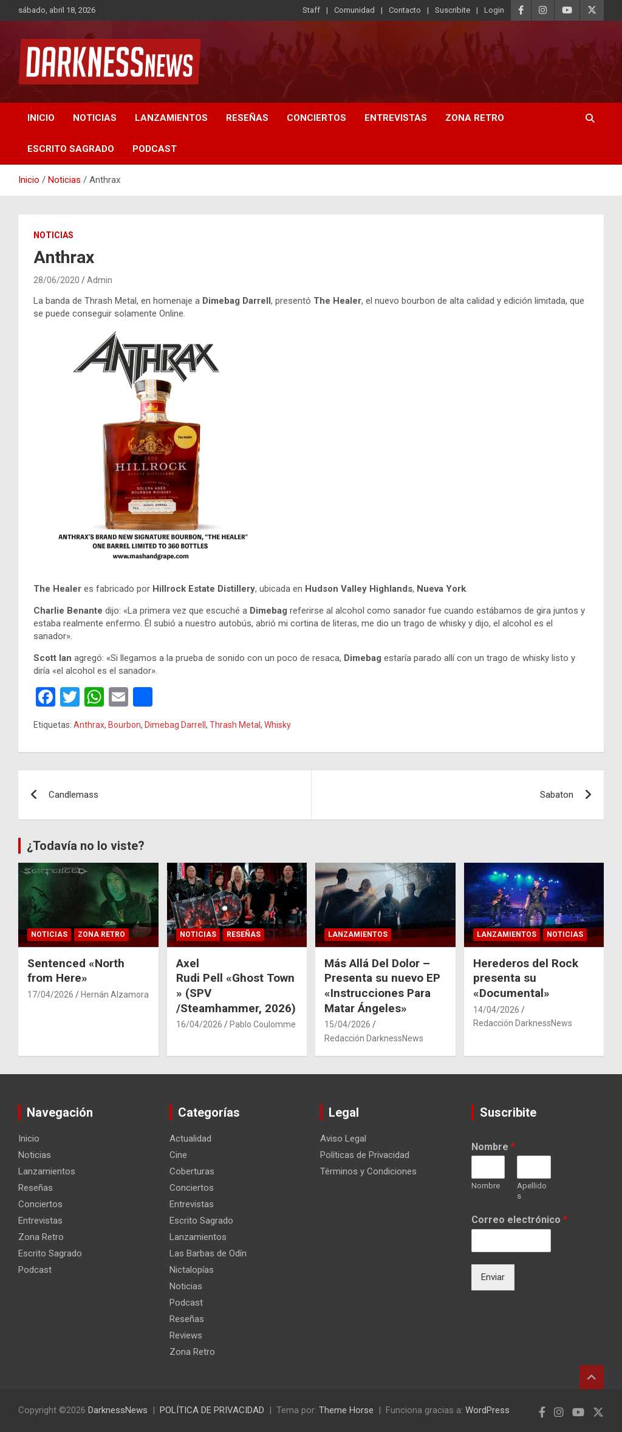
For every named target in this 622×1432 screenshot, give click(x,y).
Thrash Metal (235, 725)
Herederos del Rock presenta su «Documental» (525, 978)
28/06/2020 (56, 280)
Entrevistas (395, 117)
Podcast (154, 148)
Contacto (405, 10)
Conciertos (316, 117)
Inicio (41, 117)
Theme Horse (346, 1410)
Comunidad (354, 10)
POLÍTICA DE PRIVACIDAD (212, 1410)
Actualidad (190, 1138)
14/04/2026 (496, 1010)
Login (494, 10)
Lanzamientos (171, 117)
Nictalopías (191, 1269)
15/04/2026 (347, 1024)
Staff (311, 10)
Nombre (493, 1147)
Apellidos (532, 1191)
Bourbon (124, 725)
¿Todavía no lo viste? (86, 845)
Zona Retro (474, 117)
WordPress (487, 1410)
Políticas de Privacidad (364, 1154)
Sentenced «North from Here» (76, 970)
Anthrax (88, 725)
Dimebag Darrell (175, 725)
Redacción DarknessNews (373, 1038)
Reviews (185, 1335)
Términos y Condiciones (368, 1171)
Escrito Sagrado (70, 148)
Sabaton (556, 794)
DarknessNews (118, 1410)
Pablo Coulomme (263, 1024)
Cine (178, 1154)
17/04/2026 (50, 994)
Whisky (277, 725)
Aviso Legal (343, 1138)
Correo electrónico (519, 1219)
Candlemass (73, 794)
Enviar (493, 1277)
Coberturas (191, 1171)
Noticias (95, 117)
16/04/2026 (199, 1024)
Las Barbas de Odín (208, 1253)
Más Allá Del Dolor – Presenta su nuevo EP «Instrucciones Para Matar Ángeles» (382, 985)
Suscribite (452, 10)
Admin (99, 280)
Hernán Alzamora (115, 994)
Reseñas (247, 117)
